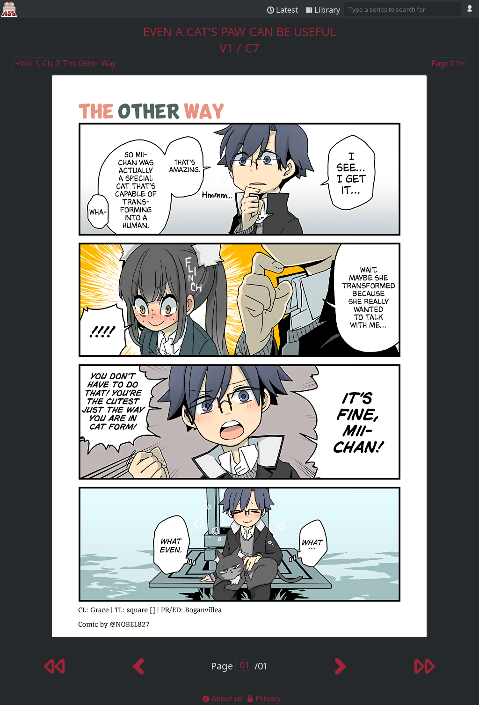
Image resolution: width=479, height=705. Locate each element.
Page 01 (448, 63)
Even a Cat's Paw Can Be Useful (239, 31)
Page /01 (239, 666)
